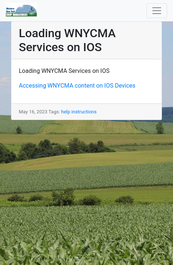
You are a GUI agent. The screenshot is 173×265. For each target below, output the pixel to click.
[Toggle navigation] (156, 10)
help (65, 111)
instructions (84, 111)
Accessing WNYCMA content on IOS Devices (77, 85)
